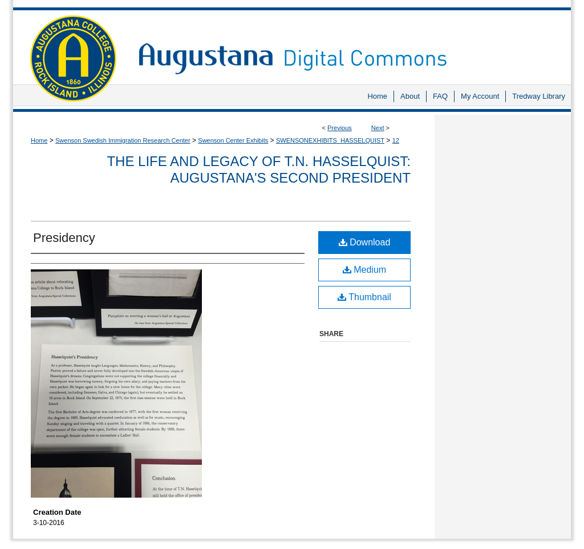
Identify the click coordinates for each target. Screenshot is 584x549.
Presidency (64, 238)
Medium (364, 269)
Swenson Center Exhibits (233, 140)
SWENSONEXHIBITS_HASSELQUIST (330, 140)
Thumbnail (364, 297)
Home (39, 140)
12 (395, 140)
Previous (339, 127)
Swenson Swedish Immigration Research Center (122, 140)
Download (365, 242)
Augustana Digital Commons (349, 42)
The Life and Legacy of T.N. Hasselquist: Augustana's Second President (259, 169)
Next (377, 127)
